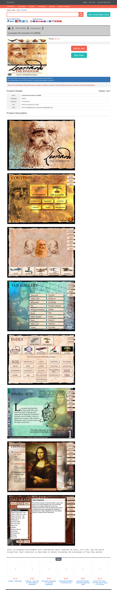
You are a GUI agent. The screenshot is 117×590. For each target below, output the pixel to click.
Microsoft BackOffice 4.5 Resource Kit (66, 580)
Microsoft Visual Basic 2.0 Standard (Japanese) (49, 581)
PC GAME (31, 6)
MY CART (92, 2)
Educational (36, 28)
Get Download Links (98, 14)
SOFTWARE (21, 6)
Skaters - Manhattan (15, 579)
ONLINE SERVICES (104, 2)
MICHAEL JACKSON (64, 6)
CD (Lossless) (42, 6)
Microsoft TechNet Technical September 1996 (83, 581)
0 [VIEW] (24, 10)
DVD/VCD (52, 6)
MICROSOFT (11, 6)
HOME (85, 2)
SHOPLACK (10, 2)
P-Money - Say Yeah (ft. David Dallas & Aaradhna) (32, 581)
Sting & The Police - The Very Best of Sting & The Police (99, 581)
